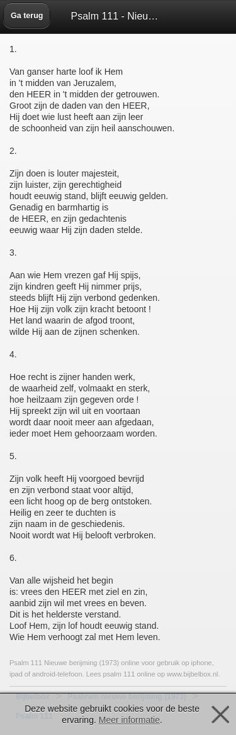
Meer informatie (129, 720)
